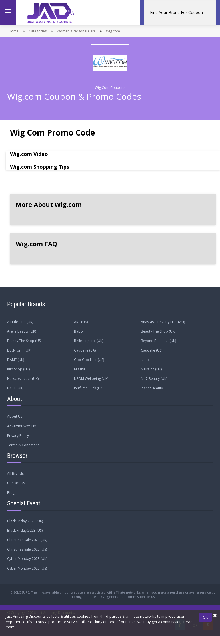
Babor (79, 331)
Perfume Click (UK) (88, 388)
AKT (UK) (81, 321)
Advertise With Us (21, 426)
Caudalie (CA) (85, 350)
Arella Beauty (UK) (21, 331)
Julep (145, 359)
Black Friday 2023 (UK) (25, 521)
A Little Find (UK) (20, 321)
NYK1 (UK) (15, 388)
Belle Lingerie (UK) (88, 340)
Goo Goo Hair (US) (89, 359)
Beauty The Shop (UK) (158, 331)
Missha (79, 369)
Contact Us (16, 482)
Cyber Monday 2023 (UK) (27, 558)
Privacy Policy (18, 435)
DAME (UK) (15, 359)
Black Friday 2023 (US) (25, 530)
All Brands (15, 473)
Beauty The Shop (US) (24, 340)
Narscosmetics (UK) (23, 378)
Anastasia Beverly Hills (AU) (163, 321)
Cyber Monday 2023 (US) (27, 568)
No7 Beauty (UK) (154, 378)
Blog (11, 492)
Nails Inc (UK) (151, 369)
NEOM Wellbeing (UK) (91, 378)
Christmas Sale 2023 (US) (27, 549)
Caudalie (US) (151, 350)
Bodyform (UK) (19, 350)
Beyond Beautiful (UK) (158, 340)
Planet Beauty (152, 388)
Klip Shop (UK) (18, 369)
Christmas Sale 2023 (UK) (27, 539)
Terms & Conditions (23, 445)
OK (205, 617)
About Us (14, 416)
